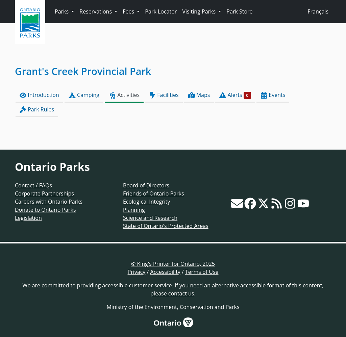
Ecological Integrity (146, 201)
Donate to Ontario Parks (45, 209)
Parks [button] (62, 11)
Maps (199, 95)
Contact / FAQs (33, 185)
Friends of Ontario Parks (153, 193)
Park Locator (161, 11)
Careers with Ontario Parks (48, 201)
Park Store (239, 11)
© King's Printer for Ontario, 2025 (173, 263)
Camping (84, 95)
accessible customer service (137, 285)
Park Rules (37, 109)
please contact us (172, 293)
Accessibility (165, 272)
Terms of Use (201, 272)
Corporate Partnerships (44, 193)
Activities (124, 95)
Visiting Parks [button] (199, 11)
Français (317, 11)
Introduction (39, 95)
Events (273, 95)
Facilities (163, 95)
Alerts (235, 95)
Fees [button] (129, 11)
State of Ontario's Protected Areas (165, 226)
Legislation (28, 218)
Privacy (137, 272)
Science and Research (150, 218)
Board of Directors (146, 185)
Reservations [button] (96, 11)
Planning (134, 209)
